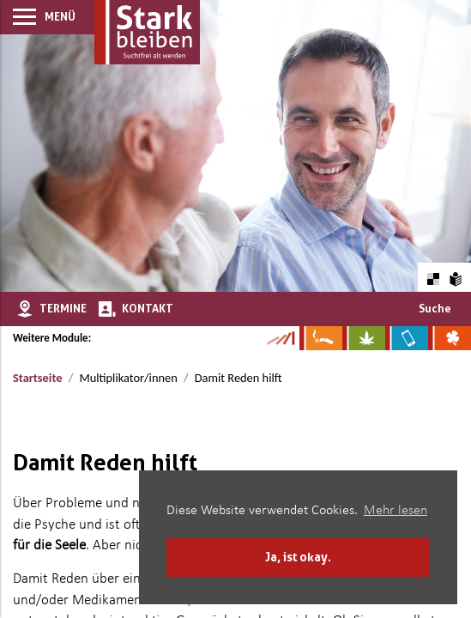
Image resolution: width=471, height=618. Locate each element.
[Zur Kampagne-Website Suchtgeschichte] (280, 338)
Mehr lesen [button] (395, 511)
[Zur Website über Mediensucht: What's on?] (406, 338)
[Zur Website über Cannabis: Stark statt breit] (363, 338)
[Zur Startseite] (147, 32)
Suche (435, 308)
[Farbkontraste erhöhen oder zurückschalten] (433, 277)
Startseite (37, 377)
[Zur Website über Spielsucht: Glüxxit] (449, 338)
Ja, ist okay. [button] (298, 556)
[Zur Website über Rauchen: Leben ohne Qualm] (320, 338)
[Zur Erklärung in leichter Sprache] (456, 277)
